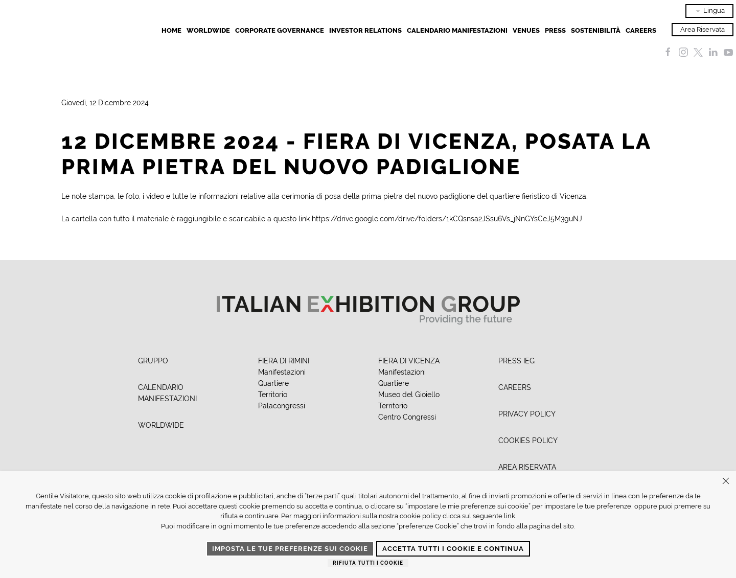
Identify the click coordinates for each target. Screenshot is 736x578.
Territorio (272, 394)
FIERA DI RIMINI (283, 361)
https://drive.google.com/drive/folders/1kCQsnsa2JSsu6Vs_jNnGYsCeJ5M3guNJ (447, 219)
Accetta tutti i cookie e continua (453, 548)
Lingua (709, 11)
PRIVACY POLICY (527, 414)
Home (171, 30)
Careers (641, 30)
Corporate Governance (279, 30)
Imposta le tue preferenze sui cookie (290, 548)
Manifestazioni (282, 372)
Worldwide (208, 30)
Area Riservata (702, 29)
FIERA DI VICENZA (409, 361)
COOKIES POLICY (528, 440)
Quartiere (273, 383)
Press (555, 30)
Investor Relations (365, 30)
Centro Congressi (407, 417)
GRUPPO (153, 361)
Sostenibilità (595, 30)
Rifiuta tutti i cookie (368, 563)
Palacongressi (281, 406)
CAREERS (514, 387)
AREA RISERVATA (527, 467)
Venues (526, 30)
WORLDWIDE (161, 425)
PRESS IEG (516, 361)
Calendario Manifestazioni (457, 30)
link (509, 516)
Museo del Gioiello (409, 394)
